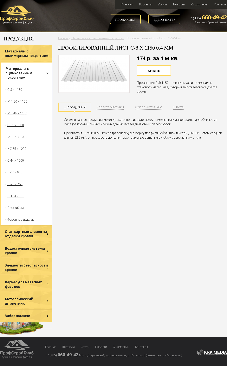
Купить (154, 70)
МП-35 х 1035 (17, 137)
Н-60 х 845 (15, 172)
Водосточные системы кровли (25, 250)
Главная (127, 4)
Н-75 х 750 (15, 184)
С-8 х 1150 (14, 89)
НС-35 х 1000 (16, 149)
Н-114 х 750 (15, 196)
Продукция (125, 19)
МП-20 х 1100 (17, 101)
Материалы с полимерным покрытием (27, 53)
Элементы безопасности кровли (26, 267)
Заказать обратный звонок (211, 22)
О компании (199, 4)
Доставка (145, 4)
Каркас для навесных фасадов (23, 284)
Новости (179, 4)
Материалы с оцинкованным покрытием (18, 73)
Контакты (220, 4)
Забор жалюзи (17, 316)
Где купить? (164, 19)
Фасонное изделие (21, 219)
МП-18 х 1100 (17, 113)
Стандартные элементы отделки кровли (26, 233)
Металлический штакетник (19, 301)
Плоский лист (17, 208)
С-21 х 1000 (15, 125)
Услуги (162, 4)
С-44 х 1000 (15, 160)
